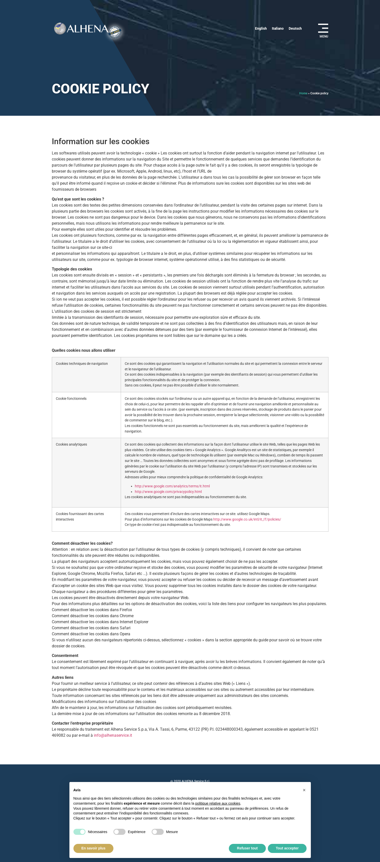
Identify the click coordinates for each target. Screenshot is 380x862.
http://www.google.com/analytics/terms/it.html (172, 486)
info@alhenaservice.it (113, 735)
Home (303, 93)
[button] (304, 790)
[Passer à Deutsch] (295, 28)
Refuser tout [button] (247, 848)
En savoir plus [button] (93, 848)
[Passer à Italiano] (277, 28)
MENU (324, 36)
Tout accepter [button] (287, 848)
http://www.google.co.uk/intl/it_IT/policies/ (247, 519)
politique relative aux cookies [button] (217, 803)
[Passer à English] (260, 28)
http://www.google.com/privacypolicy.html (168, 492)
